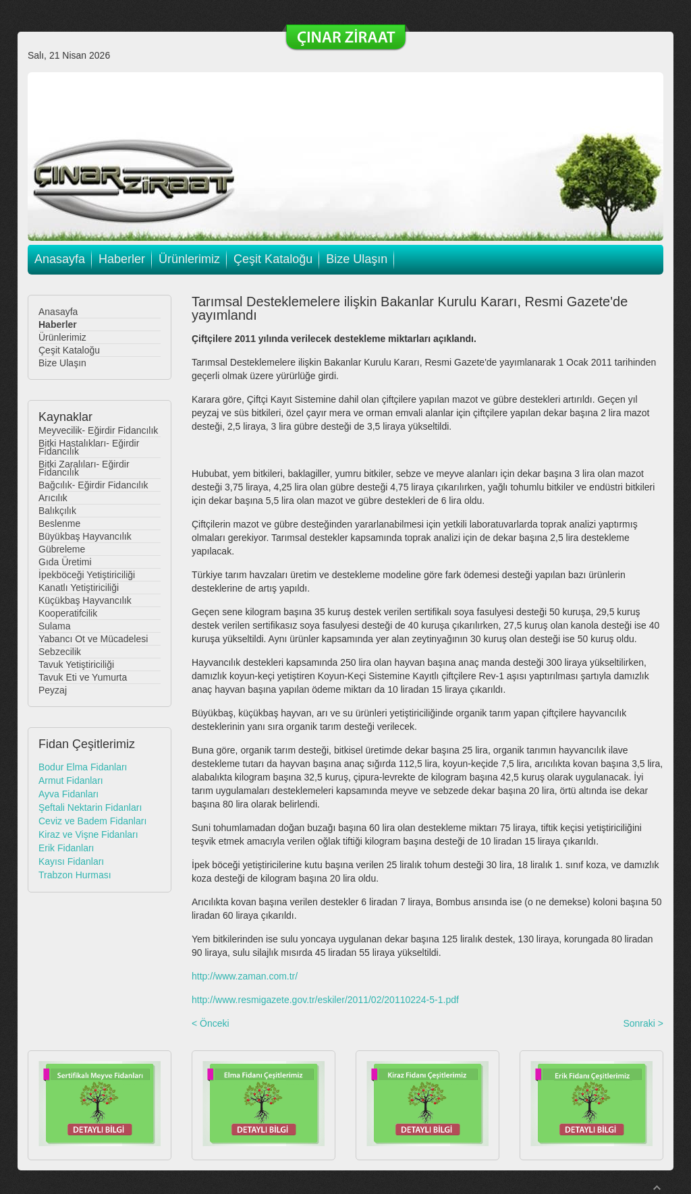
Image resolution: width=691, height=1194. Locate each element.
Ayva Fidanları (68, 794)
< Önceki (210, 1023)
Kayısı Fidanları (71, 861)
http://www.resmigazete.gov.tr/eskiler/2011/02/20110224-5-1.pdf (325, 999)
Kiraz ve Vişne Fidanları (88, 834)
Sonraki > (643, 1023)
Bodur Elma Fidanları (83, 767)
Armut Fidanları (70, 780)
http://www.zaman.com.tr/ (245, 976)
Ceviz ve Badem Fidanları (92, 821)
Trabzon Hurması (74, 875)
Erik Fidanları (66, 848)
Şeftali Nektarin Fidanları (90, 807)
